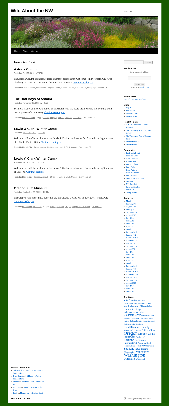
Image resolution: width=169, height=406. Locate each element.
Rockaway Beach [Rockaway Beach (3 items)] (144, 343)
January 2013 (131, 209)
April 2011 (130, 260)
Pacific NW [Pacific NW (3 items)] (140, 337)
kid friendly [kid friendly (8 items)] (143, 327)
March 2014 (130, 201)
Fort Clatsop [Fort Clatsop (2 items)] (135, 318)
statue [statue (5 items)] (137, 349)
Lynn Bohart (18, 376)
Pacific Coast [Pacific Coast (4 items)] (129, 337)
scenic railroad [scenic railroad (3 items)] (129, 346)
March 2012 (130, 229)
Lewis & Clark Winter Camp (35, 158)
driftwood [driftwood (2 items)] (127, 318)
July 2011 (130, 252)
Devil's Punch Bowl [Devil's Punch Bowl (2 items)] (147, 315)
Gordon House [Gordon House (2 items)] (142, 321)
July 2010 (130, 286)
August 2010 (131, 283)
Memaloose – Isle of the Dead (31, 393)
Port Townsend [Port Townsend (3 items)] (140, 340)
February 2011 (131, 266)
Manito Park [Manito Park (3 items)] (129, 330)
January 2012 (131, 235)
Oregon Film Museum (31, 188)
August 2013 (131, 207)
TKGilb (40, 73)
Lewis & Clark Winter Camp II (36, 129)
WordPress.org (131, 116)
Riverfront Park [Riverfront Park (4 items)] (130, 343)
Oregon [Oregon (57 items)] (131, 333)
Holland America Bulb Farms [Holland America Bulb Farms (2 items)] (134, 324)
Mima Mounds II (132, 142)
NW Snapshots (131, 184)
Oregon (90, 88)
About (25, 51)
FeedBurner (144, 87)
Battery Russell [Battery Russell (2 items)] (129, 303)
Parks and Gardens (133, 187)
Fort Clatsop (52, 147)
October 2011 (131, 243)
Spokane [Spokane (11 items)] (129, 348)
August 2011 (131, 249)
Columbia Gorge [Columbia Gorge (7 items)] (132, 309)
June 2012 (130, 221)
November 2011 (132, 241)
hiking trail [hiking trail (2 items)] (151, 321)
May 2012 (130, 224)
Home (17, 51)
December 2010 (132, 272)
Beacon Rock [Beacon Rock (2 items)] (146, 303)
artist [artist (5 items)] (126, 300)
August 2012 (131, 215)
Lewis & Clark (64, 147)
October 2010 (131, 277)
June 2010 (130, 289)
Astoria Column (26, 69)
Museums (37, 207)
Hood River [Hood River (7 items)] (130, 327)
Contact (34, 51)
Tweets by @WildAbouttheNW (136, 99)
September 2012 (132, 212)
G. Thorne (17, 387)
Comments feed (132, 113)
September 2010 (132, 280)
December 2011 (132, 238)
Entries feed (130, 110)
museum (60, 207)
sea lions (68, 118)
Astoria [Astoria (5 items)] (132, 300)
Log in (128, 108)
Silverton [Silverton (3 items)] (150, 346)
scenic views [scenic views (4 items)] (141, 346)
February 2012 (131, 232)
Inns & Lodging (132, 164)
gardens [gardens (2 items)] (126, 321)
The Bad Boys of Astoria (33, 99)
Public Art (130, 190)
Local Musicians (132, 173)
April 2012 (130, 226)
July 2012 (130, 218)
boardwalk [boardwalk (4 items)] (128, 306)
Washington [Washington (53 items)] (134, 354)
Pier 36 (61, 118)
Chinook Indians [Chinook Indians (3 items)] (146, 306)
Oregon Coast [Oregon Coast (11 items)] (146, 333)
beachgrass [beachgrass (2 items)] (138, 303)
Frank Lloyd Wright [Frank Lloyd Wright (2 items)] (146, 318)
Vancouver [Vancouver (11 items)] (142, 351)
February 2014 (131, 204)
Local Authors (131, 170)
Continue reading (83, 82)
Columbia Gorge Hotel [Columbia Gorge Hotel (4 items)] (134, 312)
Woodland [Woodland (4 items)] (140, 359)
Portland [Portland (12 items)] (129, 339)
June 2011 (130, 255)
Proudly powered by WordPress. (139, 399)
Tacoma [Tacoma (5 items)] (144, 349)
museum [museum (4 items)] (137, 330)
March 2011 (130, 263)
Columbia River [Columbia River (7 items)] (132, 314)
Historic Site (41, 88)
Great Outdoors (28, 88)
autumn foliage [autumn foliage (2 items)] (141, 300)
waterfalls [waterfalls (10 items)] (129, 358)
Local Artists (131, 167)
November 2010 (132, 274)
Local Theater (131, 175)
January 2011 (131, 269)
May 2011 (130, 257)
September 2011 (132, 246)
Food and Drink (132, 156)
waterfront (77, 118)
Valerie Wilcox (18, 370)
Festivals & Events (133, 153)
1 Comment (97, 207)
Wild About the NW (32, 10)
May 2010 (130, 291)
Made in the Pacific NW (135, 178)
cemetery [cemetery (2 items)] (136, 306)
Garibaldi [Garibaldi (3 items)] (133, 321)
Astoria (57, 88)
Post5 (15, 393)
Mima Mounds (131, 144)
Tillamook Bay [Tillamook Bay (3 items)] (129, 352)
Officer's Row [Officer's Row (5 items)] (148, 330)
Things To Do (131, 192)
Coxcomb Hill (80, 88)
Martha (16, 382)
